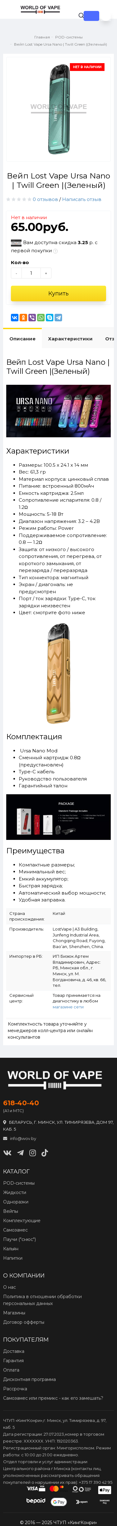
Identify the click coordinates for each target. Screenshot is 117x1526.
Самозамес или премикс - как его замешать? (53, 1398)
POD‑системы (19, 1183)
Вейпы (10, 1211)
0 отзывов (45, 199)
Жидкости (14, 1192)
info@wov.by (19, 1138)
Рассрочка (15, 1389)
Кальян (10, 1249)
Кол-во (20, 262)
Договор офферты (23, 1322)
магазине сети (68, 1006)
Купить (58, 293)
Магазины (14, 1313)
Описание (22, 339)
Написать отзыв (81, 199)
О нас (9, 1287)
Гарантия (13, 1360)
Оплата (11, 1370)
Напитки (12, 1258)
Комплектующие (22, 1220)
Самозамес (15, 1230)
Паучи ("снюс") (19, 1239)
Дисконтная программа (29, 1379)
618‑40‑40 (21, 1103)
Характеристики (70, 339)
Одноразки (15, 1202)
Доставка (13, 1351)
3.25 (83, 242)
